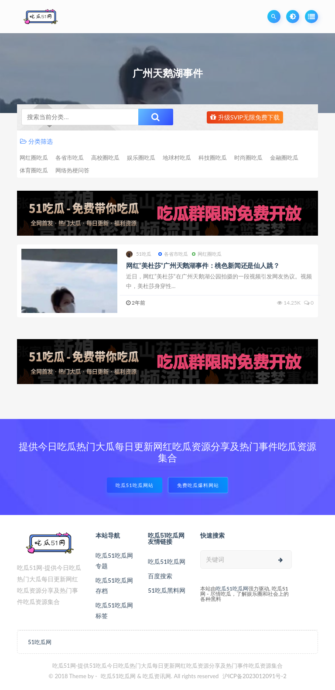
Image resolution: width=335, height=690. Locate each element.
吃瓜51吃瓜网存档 (114, 585)
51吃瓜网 (39, 642)
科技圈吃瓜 (212, 157)
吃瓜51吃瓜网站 (135, 485)
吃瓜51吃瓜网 (166, 561)
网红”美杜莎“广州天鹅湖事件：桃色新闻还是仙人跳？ (202, 265)
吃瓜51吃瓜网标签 (114, 610)
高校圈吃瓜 (105, 157)
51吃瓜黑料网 (166, 590)
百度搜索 (160, 576)
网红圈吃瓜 (34, 157)
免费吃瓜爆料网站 (198, 485)
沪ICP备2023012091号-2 (254, 676)
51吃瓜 (139, 254)
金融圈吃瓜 (284, 157)
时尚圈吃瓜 (248, 157)
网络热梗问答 (72, 170)
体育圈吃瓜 (34, 170)
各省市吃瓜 (69, 157)
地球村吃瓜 (177, 157)
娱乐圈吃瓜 (141, 157)
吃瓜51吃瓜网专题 (114, 561)
